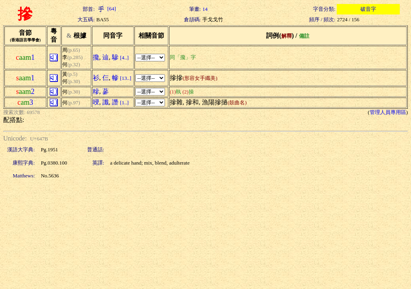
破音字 (368, 9)
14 (205, 9)
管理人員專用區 (388, 112)
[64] (106, 9)
